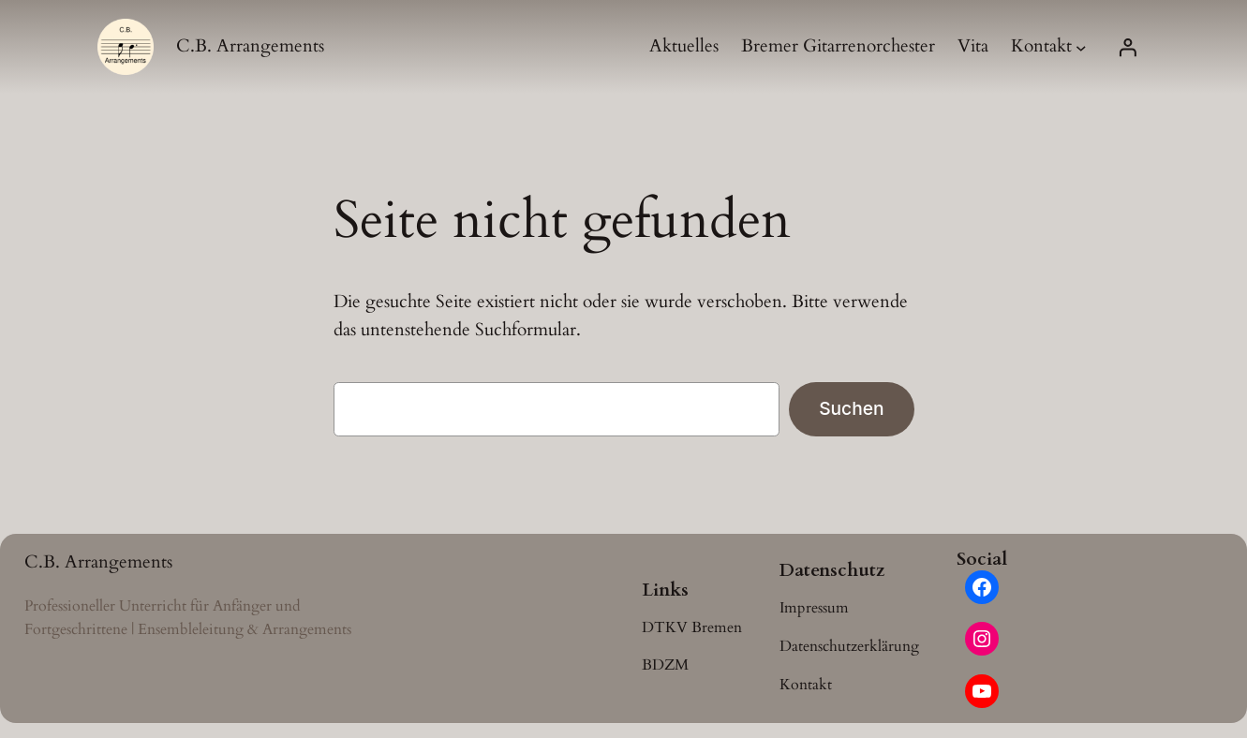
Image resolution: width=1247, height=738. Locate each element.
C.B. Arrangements (250, 46)
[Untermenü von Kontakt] (1081, 46)
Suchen (851, 408)
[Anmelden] (1127, 46)
